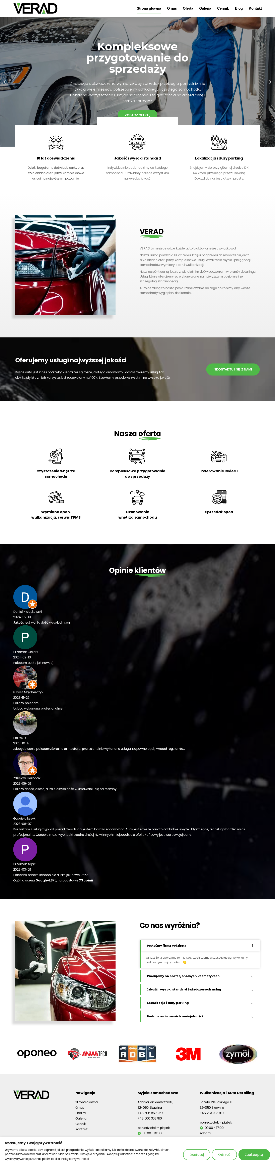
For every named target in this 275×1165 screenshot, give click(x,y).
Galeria (205, 8)
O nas (172, 8)
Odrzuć (224, 1154)
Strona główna (149, 8)
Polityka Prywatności (75, 1159)
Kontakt (255, 8)
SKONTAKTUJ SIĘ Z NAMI (233, 369)
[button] (4, 82)
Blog (239, 8)
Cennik (223, 8)
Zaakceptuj (254, 1154)
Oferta (188, 8)
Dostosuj (197, 1154)
